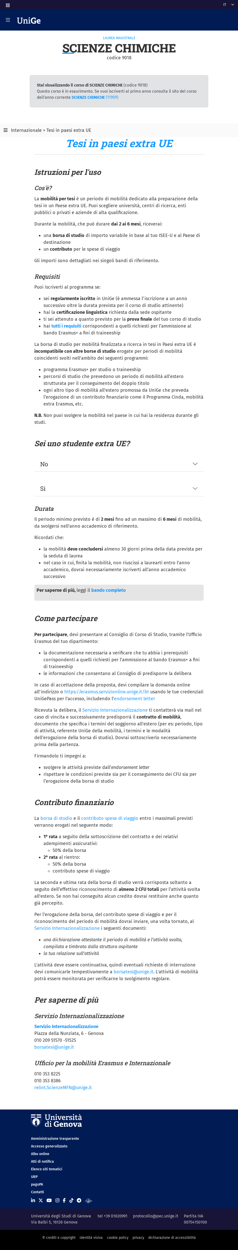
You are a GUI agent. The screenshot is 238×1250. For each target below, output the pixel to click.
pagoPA (37, 1184)
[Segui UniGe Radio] (88, 1200)
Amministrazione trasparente (55, 1138)
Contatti (37, 1192)
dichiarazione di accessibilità (172, 1237)
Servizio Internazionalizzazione (115, 710)
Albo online (40, 1154)
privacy (138, 1237)
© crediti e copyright (59, 1237)
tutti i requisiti (66, 326)
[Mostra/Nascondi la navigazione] (7, 20)
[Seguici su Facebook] (64, 1200)
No (44, 464)
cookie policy (117, 1237)
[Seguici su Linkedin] (33, 1200)
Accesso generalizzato (49, 1146)
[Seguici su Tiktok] (71, 1200)
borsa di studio (56, 818)
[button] (7, 4)
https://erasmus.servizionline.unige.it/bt (106, 692)
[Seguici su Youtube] (49, 1200)
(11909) (95, 97)
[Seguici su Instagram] (57, 1200)
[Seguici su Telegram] (79, 1200)
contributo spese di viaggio (109, 818)
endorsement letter (134, 698)
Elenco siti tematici (46, 1169)
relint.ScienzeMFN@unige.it (63, 1087)
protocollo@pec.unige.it (155, 1216)
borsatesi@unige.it (133, 972)
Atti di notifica (42, 1161)
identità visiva (91, 1237)
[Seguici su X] (40, 1200)
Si (43, 488)
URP (34, 1177)
